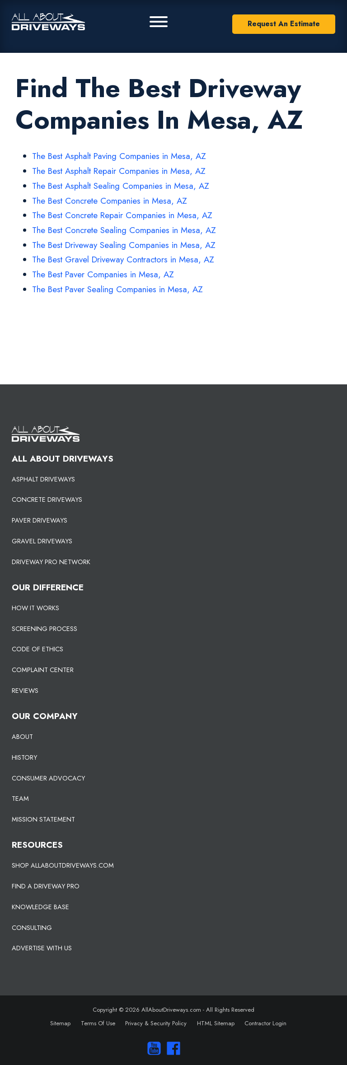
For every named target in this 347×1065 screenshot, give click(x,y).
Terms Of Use (98, 1023)
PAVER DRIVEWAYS (39, 520)
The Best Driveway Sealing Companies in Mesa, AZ (124, 245)
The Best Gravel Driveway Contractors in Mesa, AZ (123, 259)
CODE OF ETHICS (37, 649)
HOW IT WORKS (35, 607)
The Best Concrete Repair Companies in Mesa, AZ (122, 215)
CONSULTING (32, 927)
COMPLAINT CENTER (43, 669)
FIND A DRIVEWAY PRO (46, 886)
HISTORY (24, 757)
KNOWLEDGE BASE (40, 906)
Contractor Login (265, 1023)
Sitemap (60, 1023)
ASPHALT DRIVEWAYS (43, 479)
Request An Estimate (284, 24)
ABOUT (22, 736)
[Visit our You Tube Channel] (151, 1048)
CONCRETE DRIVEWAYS (47, 499)
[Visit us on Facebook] (171, 1048)
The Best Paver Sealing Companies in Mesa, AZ (117, 289)
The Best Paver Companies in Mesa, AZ (103, 274)
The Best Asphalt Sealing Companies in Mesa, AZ (120, 186)
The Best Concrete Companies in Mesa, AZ (109, 201)
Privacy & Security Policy (156, 1023)
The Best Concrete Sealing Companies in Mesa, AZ (124, 230)
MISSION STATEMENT (43, 819)
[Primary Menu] (159, 21)
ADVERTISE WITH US (42, 948)
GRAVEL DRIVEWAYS (42, 541)
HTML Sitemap (215, 1023)
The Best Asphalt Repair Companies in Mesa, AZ (119, 171)
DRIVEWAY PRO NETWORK (51, 561)
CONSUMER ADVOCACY (48, 778)
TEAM (20, 798)
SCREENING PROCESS (44, 628)
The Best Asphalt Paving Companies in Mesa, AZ (119, 156)
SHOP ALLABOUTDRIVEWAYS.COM (63, 865)
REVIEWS (25, 690)
